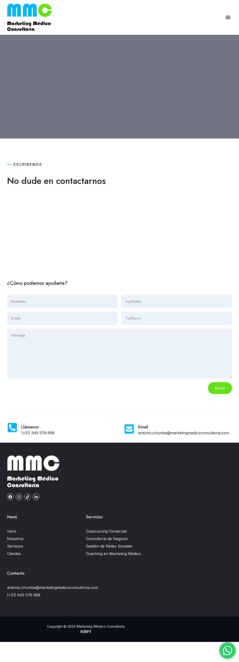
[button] (228, 17)
